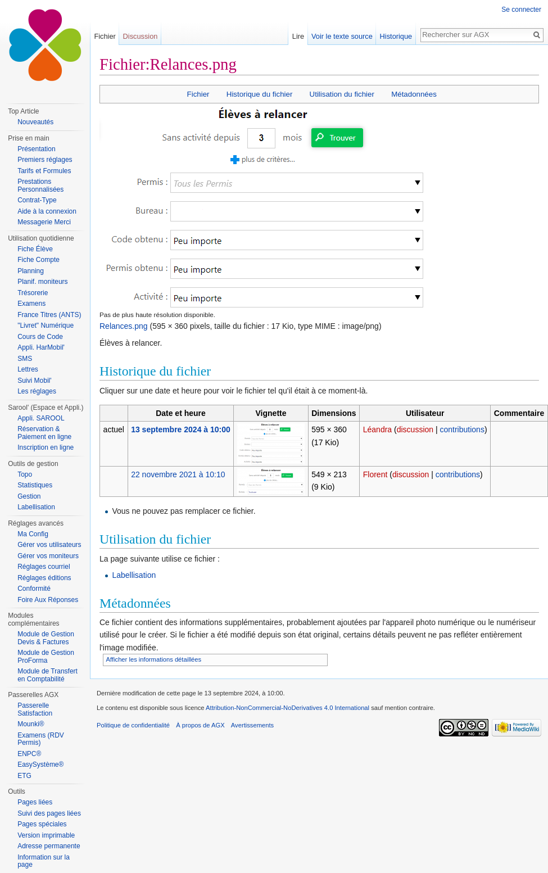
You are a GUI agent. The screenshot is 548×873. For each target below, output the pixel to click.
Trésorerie (32, 293)
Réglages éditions (44, 578)
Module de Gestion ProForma (45, 656)
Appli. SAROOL (40, 418)
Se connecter (521, 9)
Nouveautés (35, 122)
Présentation (36, 149)
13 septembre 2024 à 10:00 (180, 429)
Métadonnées (414, 94)
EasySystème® (40, 764)
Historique (396, 36)
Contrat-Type (36, 200)
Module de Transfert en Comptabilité (47, 675)
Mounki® (30, 724)
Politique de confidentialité (133, 725)
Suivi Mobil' (34, 381)
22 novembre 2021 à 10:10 (178, 474)
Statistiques (34, 485)
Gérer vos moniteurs (48, 556)
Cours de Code (40, 337)
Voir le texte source (342, 36)
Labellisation (134, 575)
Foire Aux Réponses (47, 600)
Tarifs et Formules (44, 171)
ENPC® (29, 754)
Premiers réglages (44, 160)
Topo (24, 474)
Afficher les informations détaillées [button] (154, 659)
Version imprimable (46, 835)
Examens (31, 303)
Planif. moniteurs (42, 282)
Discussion (140, 36)
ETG (24, 776)
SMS (24, 359)
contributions (462, 429)
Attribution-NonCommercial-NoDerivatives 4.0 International (287, 707)
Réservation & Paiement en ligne (44, 433)
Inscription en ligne (45, 447)
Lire (298, 36)
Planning (30, 271)
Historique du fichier (260, 94)
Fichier (198, 94)
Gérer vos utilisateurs (49, 545)
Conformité (34, 588)
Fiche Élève (35, 249)
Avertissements (252, 725)
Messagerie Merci (44, 222)
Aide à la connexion (46, 211)
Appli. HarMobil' (41, 347)
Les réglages (36, 391)
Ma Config (32, 534)
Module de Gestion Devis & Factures (45, 638)
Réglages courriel (43, 567)
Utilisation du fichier (342, 94)
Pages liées (34, 802)
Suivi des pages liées (49, 813)
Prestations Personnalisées (40, 185)
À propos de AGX (200, 725)
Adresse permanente (48, 846)
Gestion (28, 496)
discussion (415, 429)
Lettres (27, 369)
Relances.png (123, 326)
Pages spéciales (41, 824)
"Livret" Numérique (45, 325)
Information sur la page (43, 861)
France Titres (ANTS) (49, 315)
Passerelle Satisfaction (34, 709)
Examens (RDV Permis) (40, 739)
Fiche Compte (38, 260)
